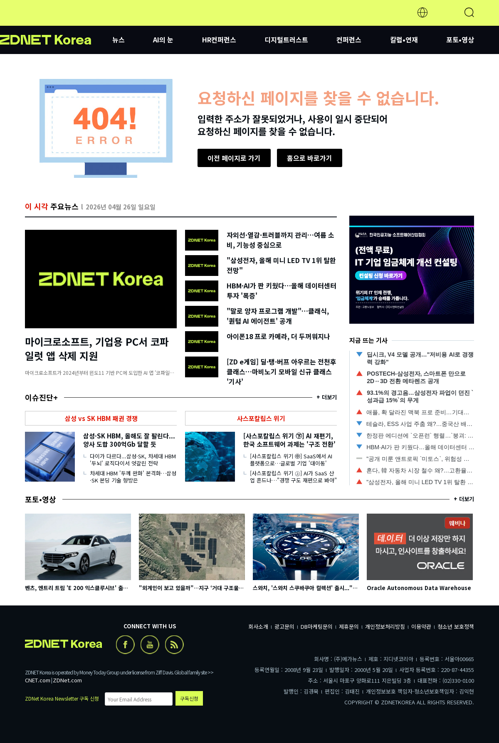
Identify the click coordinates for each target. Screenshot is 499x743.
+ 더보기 (326, 397)
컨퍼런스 (348, 39)
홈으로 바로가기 (309, 158)
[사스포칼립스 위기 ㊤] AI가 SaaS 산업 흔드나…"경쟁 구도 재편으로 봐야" (293, 476)
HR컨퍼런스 (219, 39)
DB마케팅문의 (317, 626)
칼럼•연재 (404, 39)
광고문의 (284, 626)
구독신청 (189, 698)
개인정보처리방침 (385, 626)
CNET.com (37, 680)
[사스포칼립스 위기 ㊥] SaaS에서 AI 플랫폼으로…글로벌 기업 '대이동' (291, 459)
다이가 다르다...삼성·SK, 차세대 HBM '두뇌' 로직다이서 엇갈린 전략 (133, 459)
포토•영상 (460, 39)
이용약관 (421, 626)
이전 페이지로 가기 (234, 158)
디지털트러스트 (286, 39)
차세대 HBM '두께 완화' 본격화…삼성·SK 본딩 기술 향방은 (133, 476)
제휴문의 (349, 626)
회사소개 (258, 626)
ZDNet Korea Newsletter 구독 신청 (62, 698)
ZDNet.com (67, 680)
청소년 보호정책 (455, 626)
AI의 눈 (163, 39)
